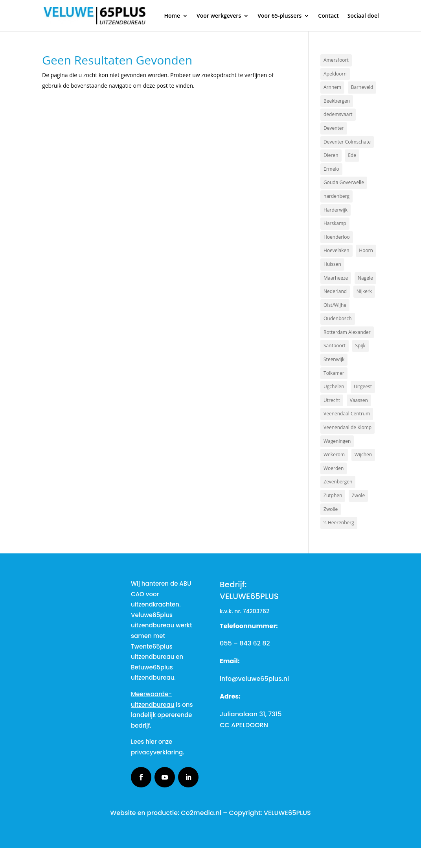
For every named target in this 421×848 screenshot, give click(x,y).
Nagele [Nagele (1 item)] (365, 278)
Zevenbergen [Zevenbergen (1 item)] (338, 481)
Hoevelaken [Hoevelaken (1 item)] (336, 250)
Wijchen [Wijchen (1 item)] (363, 454)
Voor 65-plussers (279, 16)
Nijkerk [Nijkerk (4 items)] (364, 291)
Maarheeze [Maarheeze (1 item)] (336, 278)
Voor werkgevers (219, 16)
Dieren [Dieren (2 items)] (331, 155)
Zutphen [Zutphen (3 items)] (333, 495)
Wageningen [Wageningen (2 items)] (337, 441)
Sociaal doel (363, 16)
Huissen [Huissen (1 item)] (332, 264)
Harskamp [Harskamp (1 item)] (335, 223)
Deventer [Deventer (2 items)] (334, 128)
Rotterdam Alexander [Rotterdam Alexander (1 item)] (347, 332)
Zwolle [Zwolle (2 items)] (331, 509)
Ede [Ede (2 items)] (352, 155)
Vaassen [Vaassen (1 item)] (359, 400)
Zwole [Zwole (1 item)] (358, 495)
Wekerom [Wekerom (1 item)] (334, 454)
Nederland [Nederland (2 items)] (335, 291)
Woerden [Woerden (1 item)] (334, 468)
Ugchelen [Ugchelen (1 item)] (334, 386)
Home (172, 16)
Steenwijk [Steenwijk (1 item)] (334, 359)
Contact (328, 16)
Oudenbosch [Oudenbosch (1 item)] (338, 318)
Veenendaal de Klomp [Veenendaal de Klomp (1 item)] (347, 427)
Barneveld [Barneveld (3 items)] (362, 87)
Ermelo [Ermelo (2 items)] (331, 169)
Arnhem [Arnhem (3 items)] (332, 87)
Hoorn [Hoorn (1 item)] (366, 250)
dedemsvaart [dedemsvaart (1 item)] (338, 114)
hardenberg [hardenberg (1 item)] (336, 196)
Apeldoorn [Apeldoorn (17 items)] (335, 73)
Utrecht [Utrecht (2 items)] (332, 400)
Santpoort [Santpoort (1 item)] (335, 345)
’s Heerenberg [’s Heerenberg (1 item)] (339, 522)
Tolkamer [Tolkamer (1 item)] (334, 373)
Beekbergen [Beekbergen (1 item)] (337, 101)
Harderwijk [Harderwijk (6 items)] (335, 209)
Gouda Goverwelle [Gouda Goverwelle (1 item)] (344, 182)
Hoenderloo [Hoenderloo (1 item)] (337, 237)
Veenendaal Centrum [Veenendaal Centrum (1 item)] (347, 413)
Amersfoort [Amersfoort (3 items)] (336, 60)
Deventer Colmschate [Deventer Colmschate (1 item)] (347, 141)
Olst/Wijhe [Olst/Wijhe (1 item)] (335, 305)
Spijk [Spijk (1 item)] (360, 345)
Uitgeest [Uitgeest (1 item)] (363, 386)
